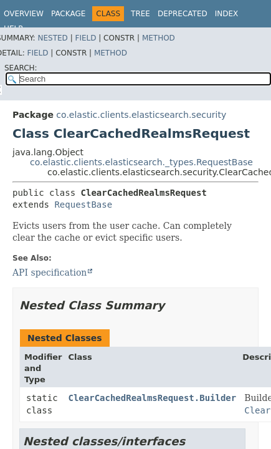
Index (227, 13)
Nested (52, 38)
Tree (140, 13)
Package (68, 13)
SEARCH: (20, 68)
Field (85, 38)
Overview (24, 13)
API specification (49, 273)
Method (158, 38)
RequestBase (83, 205)
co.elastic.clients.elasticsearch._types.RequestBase (141, 162)
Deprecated (182, 13)
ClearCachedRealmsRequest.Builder (153, 398)
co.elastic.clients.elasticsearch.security (141, 115)
